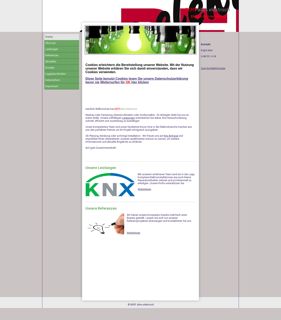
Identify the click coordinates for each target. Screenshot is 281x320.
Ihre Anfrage (171, 135)
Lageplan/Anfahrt (55, 73)
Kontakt (49, 67)
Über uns (50, 42)
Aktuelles (50, 61)
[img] (140, 40)
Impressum (51, 86)
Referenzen (51, 55)
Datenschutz (52, 80)
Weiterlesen (144, 189)
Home (49, 36)
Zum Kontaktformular (213, 68)
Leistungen (51, 49)
